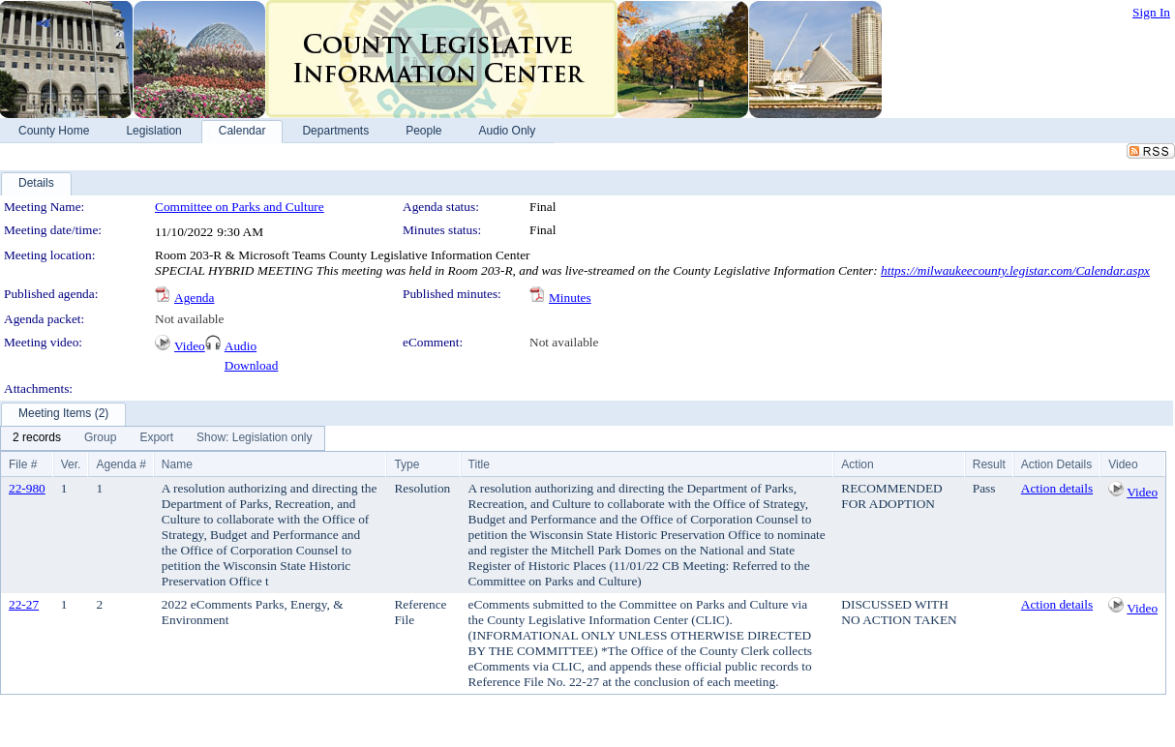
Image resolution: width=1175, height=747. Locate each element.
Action (857, 464)
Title (479, 464)
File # (23, 464)
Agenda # (120, 464)
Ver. (71, 464)
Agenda (194, 297)
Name (177, 464)
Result (989, 464)
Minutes (570, 297)
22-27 (24, 604)
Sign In (1151, 12)
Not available (189, 319)
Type (406, 464)
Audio (240, 346)
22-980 (27, 488)
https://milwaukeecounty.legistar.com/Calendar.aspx (1015, 270)
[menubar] (162, 438)
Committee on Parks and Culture (239, 206)
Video (189, 346)
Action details (1057, 488)
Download (252, 365)
